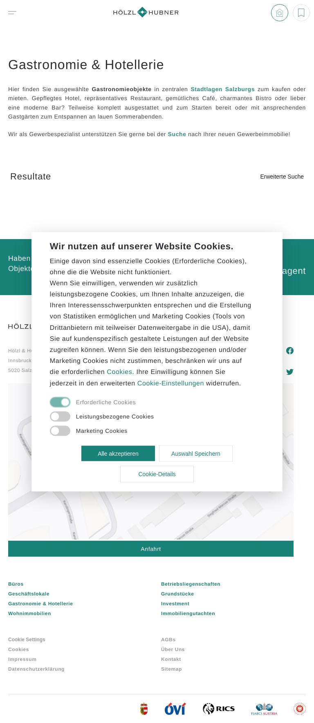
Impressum (22, 659)
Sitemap (171, 669)
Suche (177, 134)
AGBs (168, 639)
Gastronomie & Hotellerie (40, 604)
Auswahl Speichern (195, 453)
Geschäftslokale (28, 594)
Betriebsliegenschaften (190, 584)
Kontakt (171, 659)
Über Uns (173, 649)
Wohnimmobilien (29, 613)
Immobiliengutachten (188, 613)
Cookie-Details (156, 474)
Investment (175, 604)
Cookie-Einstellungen (170, 383)
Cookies (18, 649)
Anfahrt (151, 549)
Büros (16, 584)
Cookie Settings (26, 639)
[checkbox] (148, 402)
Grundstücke (177, 594)
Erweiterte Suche (282, 176)
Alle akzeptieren (118, 453)
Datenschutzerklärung (36, 669)
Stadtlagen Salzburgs (223, 89)
